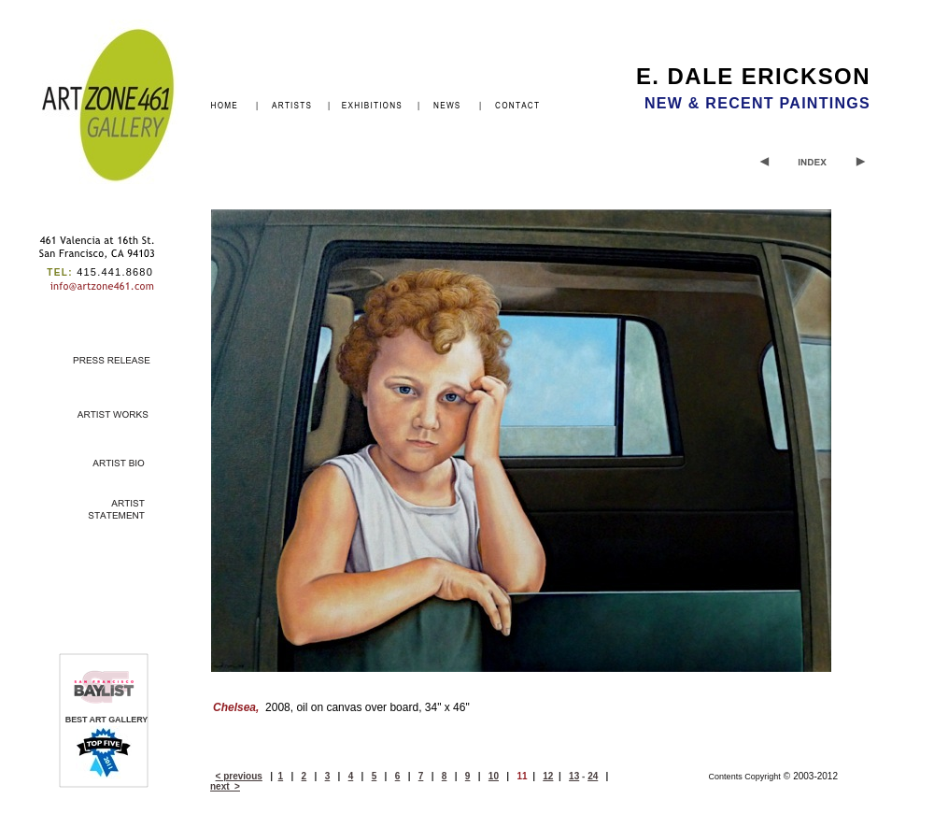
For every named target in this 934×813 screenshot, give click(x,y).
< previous (239, 776)
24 (592, 776)
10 (493, 776)
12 (548, 776)
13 (574, 776)
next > (225, 786)
